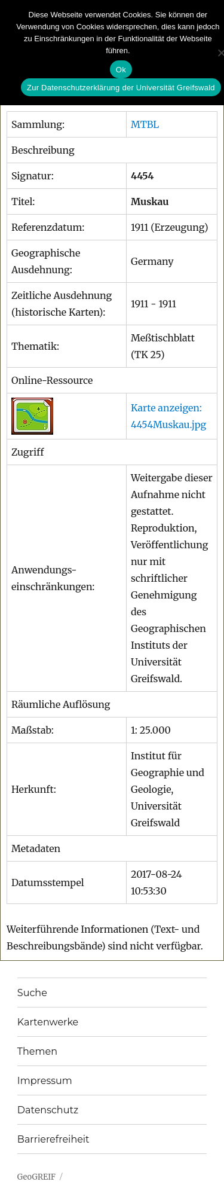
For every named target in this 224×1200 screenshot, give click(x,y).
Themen (37, 1051)
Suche (32, 993)
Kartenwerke (47, 1022)
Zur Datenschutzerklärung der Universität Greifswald (121, 87)
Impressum (44, 1080)
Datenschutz (47, 1110)
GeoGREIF (36, 1177)
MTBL (145, 124)
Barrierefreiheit (53, 1139)
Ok (121, 69)
